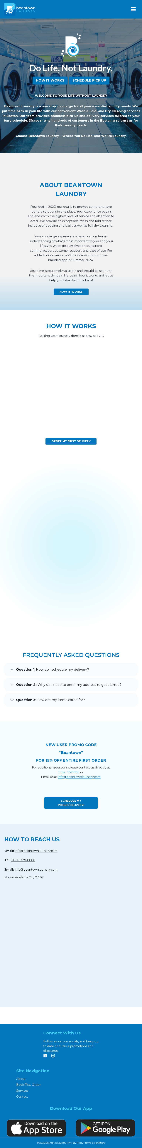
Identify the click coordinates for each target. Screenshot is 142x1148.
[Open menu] (133, 9)
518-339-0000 (69, 789)
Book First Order (28, 1084)
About (21, 1079)
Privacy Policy (75, 1142)
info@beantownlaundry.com (79, 794)
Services (22, 1090)
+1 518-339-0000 (23, 877)
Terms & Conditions (95, 1142)
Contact (22, 1096)
